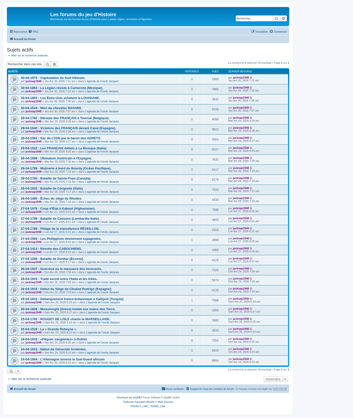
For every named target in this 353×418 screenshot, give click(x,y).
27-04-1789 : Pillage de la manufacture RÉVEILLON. (60, 228)
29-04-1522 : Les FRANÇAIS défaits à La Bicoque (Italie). (64, 148)
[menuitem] (33, 32)
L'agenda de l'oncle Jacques (102, 81)
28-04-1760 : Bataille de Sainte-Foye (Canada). (56, 178)
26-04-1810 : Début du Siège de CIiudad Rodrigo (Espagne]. (66, 289)
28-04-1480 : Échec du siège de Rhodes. (51, 198)
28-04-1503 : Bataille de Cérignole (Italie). (52, 188)
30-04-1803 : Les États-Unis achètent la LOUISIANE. (60, 98)
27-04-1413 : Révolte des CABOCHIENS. (51, 249)
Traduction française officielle (138, 402)
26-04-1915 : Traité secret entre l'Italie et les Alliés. (59, 279)
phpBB (136, 397)
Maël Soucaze (165, 402)
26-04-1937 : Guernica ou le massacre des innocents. (61, 269)
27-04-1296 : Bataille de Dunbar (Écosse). (52, 259)
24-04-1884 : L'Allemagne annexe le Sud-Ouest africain (63, 359)
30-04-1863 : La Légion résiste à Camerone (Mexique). (62, 88)
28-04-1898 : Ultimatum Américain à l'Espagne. (56, 158)
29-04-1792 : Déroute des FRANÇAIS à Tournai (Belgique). (65, 118)
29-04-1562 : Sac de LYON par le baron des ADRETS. (61, 138)
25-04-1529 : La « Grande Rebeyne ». (49, 329)
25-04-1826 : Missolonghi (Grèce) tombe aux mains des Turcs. (68, 309)
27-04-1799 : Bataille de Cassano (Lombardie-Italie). (60, 218)
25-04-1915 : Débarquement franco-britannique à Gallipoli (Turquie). (72, 299)
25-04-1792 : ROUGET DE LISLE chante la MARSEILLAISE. (65, 319)
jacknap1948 (33, 81)
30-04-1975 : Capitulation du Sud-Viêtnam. (53, 78)
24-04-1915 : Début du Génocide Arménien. (54, 349)
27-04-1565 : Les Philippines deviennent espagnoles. (61, 239)
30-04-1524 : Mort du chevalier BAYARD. (51, 108)
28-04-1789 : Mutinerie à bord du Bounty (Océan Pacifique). (66, 168)
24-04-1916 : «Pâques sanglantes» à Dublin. (54, 339)
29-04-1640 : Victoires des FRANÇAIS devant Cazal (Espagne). (68, 128)
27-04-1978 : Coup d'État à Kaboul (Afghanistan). (58, 208)
